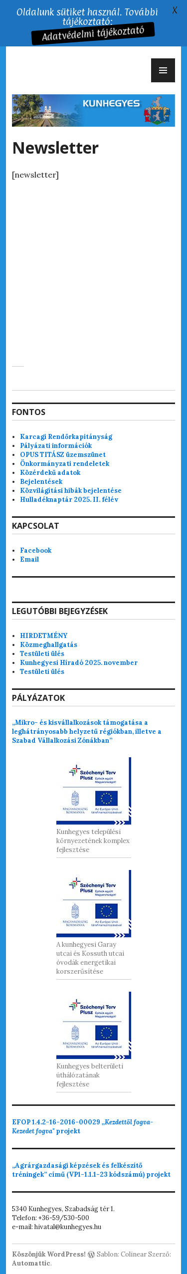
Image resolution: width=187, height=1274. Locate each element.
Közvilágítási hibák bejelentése (71, 490)
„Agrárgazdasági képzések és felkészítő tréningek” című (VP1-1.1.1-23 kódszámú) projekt (91, 1170)
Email (29, 559)
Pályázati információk (56, 445)
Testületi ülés (42, 653)
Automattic (31, 1263)
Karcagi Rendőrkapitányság (66, 436)
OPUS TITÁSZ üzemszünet (63, 454)
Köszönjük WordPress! (49, 1254)
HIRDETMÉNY (43, 636)
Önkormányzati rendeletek (64, 463)
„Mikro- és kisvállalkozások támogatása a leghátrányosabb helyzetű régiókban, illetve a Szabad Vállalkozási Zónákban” (87, 731)
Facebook (35, 550)
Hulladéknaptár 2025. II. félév (69, 499)
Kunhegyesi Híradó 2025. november (79, 662)
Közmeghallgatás (48, 644)
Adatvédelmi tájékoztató (92, 33)
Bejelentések (41, 481)
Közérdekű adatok (50, 472)
